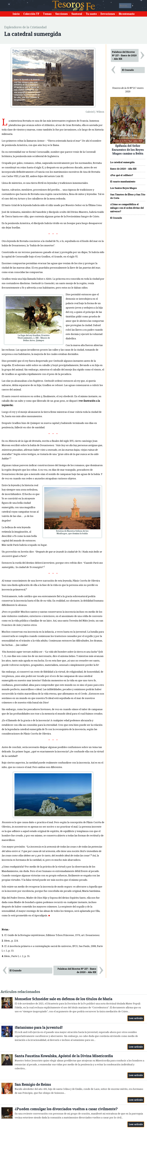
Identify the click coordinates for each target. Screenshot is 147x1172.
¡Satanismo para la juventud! (39, 1027)
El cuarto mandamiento (122, 181)
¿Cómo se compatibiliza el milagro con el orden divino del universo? (127, 208)
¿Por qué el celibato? (121, 175)
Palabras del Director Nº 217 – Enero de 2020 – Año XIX (77, 970)
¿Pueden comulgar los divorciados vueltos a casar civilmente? (66, 1109)
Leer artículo (136, 1018)
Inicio (16, 13)
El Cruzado (15, 970)
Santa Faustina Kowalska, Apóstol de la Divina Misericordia (64, 1056)
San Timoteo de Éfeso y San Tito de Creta (127, 196)
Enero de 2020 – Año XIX (123, 168)
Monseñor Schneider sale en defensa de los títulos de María (63, 999)
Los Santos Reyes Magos (123, 188)
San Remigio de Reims (33, 1084)
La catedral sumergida (122, 162)
